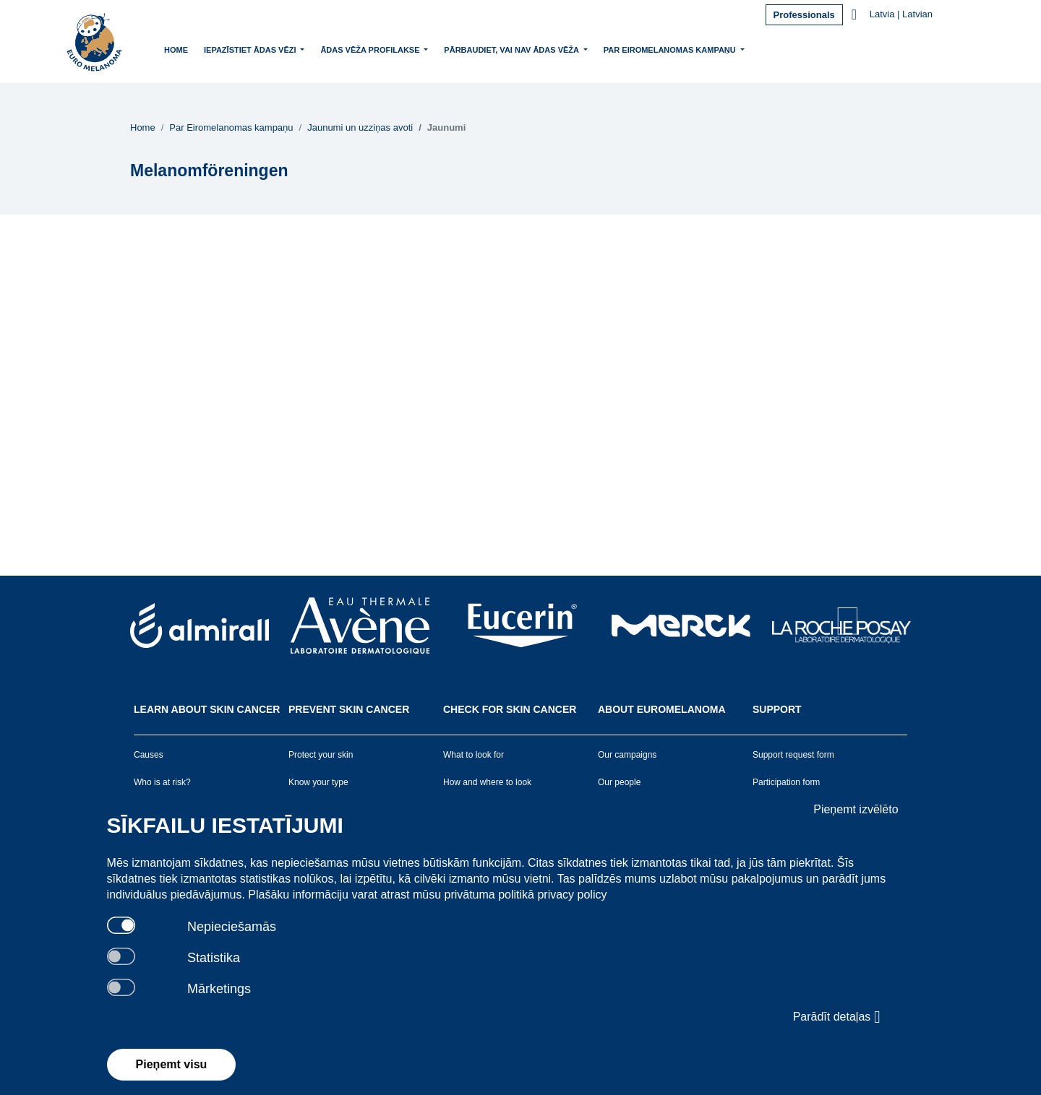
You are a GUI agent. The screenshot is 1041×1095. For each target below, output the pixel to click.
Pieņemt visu (171, 1064)
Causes (148, 755)
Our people (619, 782)
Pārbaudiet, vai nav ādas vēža (512, 48)
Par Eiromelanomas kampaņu (671, 48)
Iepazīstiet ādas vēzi (251, 48)
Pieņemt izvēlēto (855, 809)
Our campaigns (627, 755)
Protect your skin (320, 755)
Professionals (804, 14)
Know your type (318, 782)
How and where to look (487, 782)
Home (176, 50)
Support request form (793, 755)
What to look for (473, 755)
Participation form (786, 782)
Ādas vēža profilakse (370, 48)
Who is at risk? (162, 782)
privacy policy (572, 894)
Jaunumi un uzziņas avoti (360, 127)
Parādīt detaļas (837, 1017)
